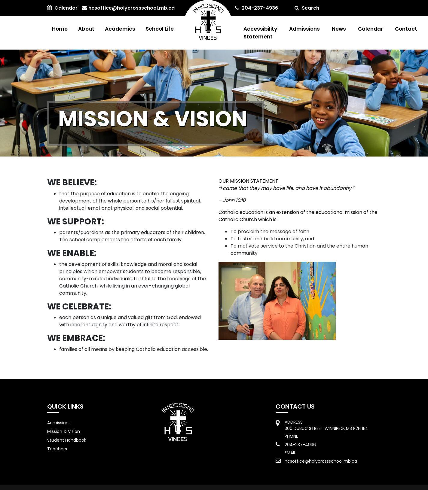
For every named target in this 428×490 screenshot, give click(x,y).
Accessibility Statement (260, 32)
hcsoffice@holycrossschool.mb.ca (128, 8)
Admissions (304, 28)
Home (60, 28)
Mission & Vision (63, 431)
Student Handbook (66, 440)
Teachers (57, 449)
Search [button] (307, 8)
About (86, 28)
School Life (160, 28)
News (339, 28)
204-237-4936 (256, 8)
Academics (120, 28)
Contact (406, 28)
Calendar (370, 28)
